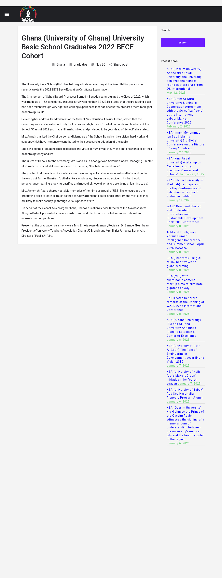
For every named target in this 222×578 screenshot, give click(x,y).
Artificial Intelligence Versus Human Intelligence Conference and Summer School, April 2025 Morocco (185, 240)
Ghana (58, 64)
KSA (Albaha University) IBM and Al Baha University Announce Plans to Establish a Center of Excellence (184, 327)
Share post (118, 64)
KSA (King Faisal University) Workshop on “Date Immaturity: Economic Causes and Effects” (184, 166)
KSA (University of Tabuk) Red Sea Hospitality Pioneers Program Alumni (185, 393)
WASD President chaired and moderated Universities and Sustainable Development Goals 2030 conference (185, 214)
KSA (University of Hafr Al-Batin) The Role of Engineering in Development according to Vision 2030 (185, 353)
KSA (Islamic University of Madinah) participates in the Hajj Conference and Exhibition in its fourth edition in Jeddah (185, 188)
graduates (78, 64)
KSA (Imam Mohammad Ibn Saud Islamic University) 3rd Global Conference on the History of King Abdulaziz (185, 140)
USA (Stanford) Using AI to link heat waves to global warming (184, 262)
